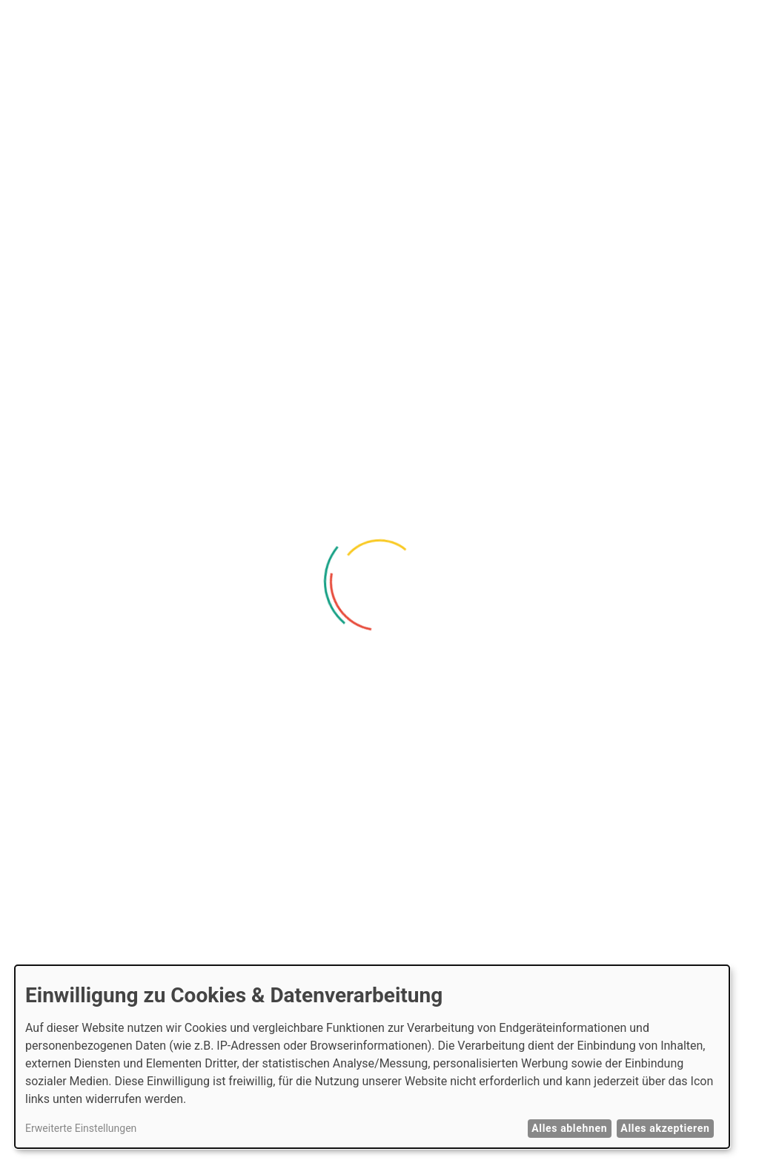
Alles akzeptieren (664, 1128)
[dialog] (372, 1056)
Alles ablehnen (569, 1128)
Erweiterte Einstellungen (80, 1128)
